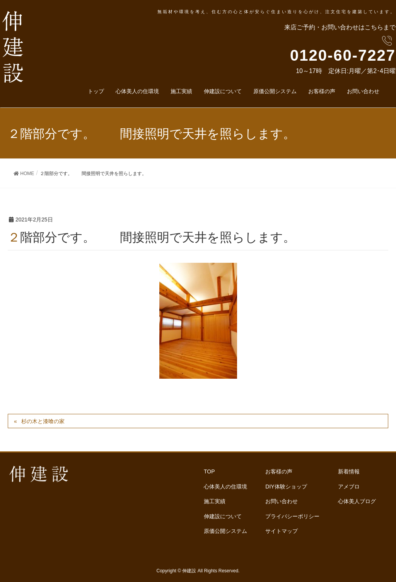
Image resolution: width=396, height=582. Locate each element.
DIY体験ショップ (286, 485)
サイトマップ (281, 529)
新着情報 (349, 471)
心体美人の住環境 (225, 485)
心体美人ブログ (357, 500)
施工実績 (214, 500)
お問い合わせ (281, 500)
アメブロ (349, 485)
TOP (209, 471)
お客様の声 (278, 471)
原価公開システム (225, 529)
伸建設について (223, 514)
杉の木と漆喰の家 (43, 421)
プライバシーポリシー (292, 514)
